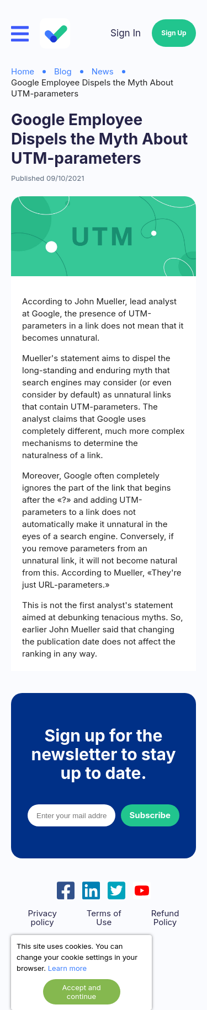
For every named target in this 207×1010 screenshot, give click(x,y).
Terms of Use (104, 918)
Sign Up (173, 33)
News (103, 71)
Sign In (125, 33)
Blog (63, 71)
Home (22, 71)
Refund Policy (165, 918)
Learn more (67, 968)
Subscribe (150, 815)
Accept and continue (81, 992)
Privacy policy (42, 918)
